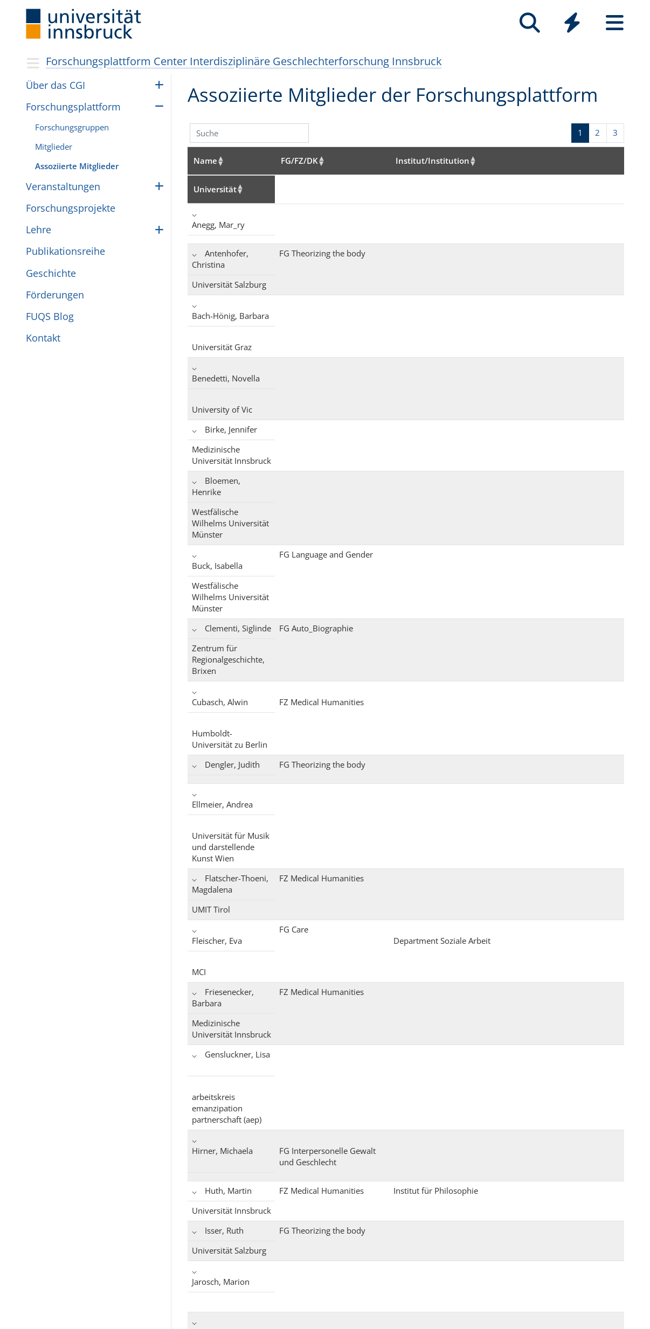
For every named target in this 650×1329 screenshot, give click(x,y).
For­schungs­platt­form (73, 106)
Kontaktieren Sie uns (181, 1291)
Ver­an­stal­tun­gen (63, 186)
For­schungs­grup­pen (72, 127)
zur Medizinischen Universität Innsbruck (169, 1320)
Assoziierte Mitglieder (77, 166)
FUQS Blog (50, 316)
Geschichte (51, 273)
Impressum (284, 1277)
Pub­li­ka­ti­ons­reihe (65, 251)
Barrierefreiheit (369, 1277)
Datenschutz (286, 1291)
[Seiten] (614, 23)
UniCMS (55, 1320)
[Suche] (529, 23)
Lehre (38, 229)
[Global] (572, 24)
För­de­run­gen (55, 294)
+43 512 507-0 (203, 1277)
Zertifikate (360, 1291)
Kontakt (43, 337)
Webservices (89, 1320)
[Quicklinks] (572, 23)
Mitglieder (53, 146)
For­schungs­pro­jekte (70, 207)
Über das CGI (55, 85)
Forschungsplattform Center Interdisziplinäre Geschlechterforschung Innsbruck (244, 61)
